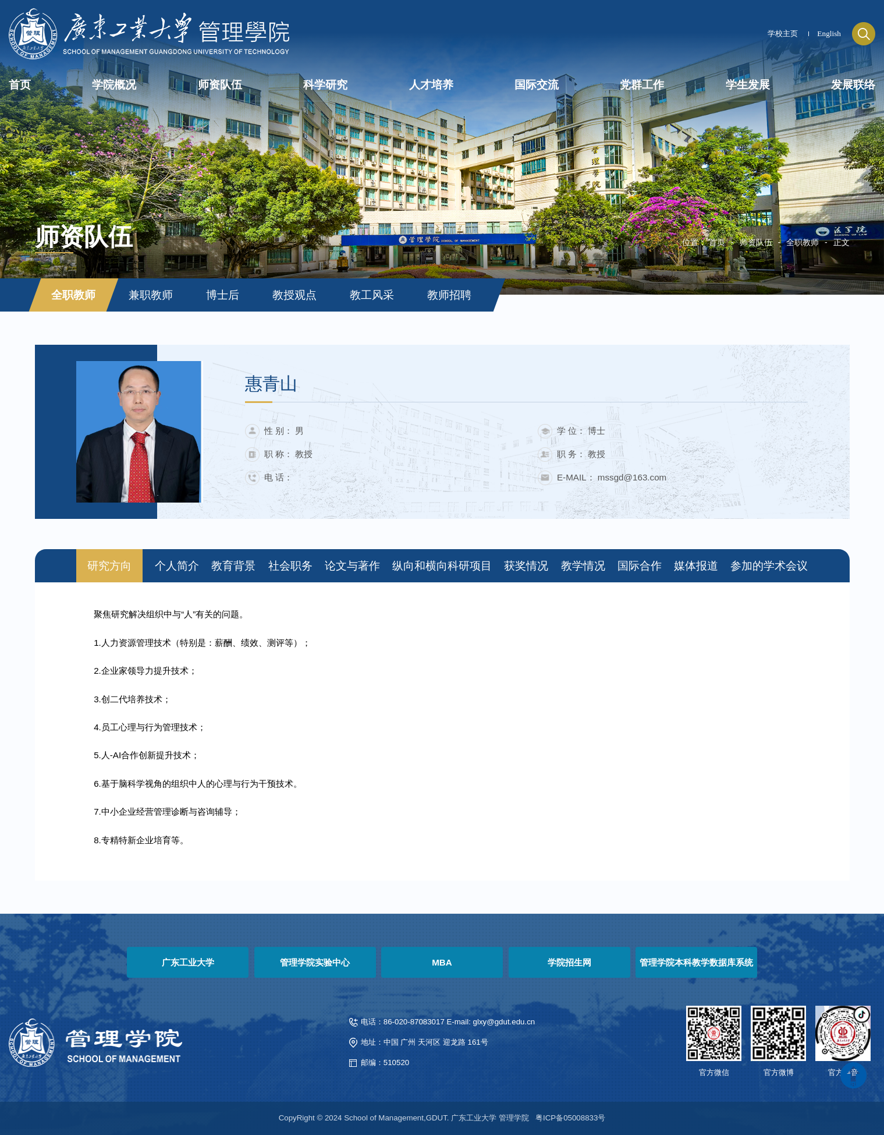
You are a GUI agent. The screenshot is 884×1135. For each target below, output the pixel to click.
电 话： (278, 477)
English (829, 33)
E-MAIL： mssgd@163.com (611, 477)
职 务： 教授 (581, 454)
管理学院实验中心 (315, 962)
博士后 (222, 295)
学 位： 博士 (581, 431)
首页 (717, 242)
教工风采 (372, 295)
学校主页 (783, 33)
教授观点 (294, 295)
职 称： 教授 (288, 454)
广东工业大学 (188, 962)
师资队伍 (756, 242)
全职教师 (802, 242)
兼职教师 (151, 295)
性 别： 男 (284, 431)
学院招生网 (569, 962)
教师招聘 (449, 295)
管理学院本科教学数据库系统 (696, 962)
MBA (442, 962)
